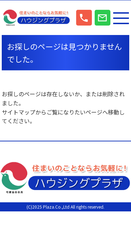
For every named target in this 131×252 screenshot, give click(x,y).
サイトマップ (18, 112)
